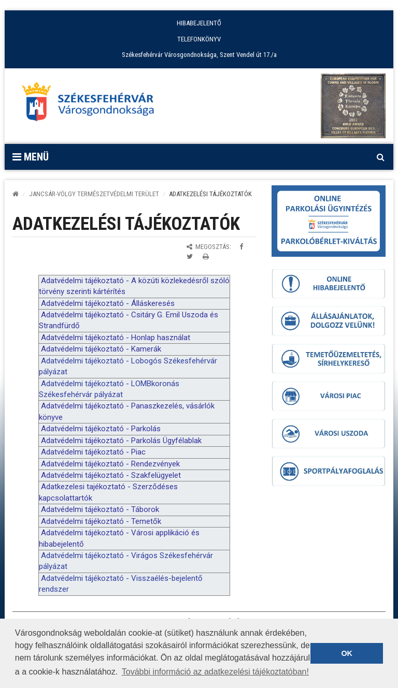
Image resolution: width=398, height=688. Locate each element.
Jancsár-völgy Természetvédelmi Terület (94, 194)
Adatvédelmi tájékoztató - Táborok (100, 509)
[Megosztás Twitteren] (190, 256)
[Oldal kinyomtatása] (206, 256)
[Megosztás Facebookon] (241, 247)
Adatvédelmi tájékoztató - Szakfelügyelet (111, 475)
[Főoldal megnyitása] (92, 104)
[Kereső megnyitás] (380, 157)
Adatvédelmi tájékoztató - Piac (93, 452)
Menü (30, 157)
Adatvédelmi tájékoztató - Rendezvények (110, 464)
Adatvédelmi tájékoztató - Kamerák (101, 349)
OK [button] (346, 653)
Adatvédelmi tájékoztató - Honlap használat (115, 337)
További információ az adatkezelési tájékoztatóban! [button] (215, 671)
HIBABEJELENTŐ (199, 23)
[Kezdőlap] (15, 194)
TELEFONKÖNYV (199, 39)
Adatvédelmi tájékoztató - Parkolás (101, 428)
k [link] (140, 280)
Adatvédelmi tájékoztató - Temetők (101, 521)
